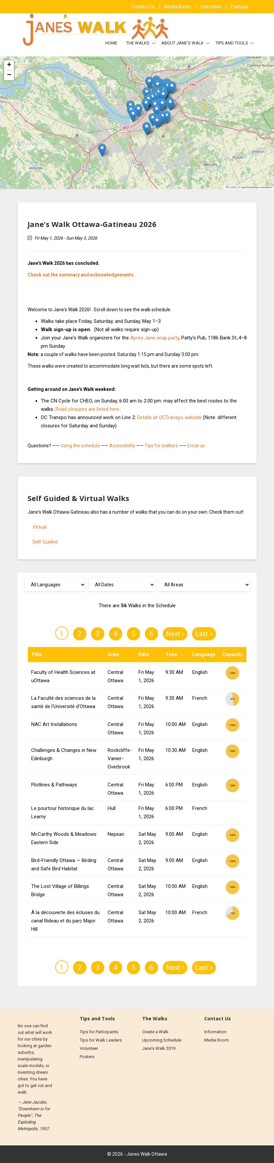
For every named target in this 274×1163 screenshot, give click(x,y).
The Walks (138, 42)
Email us (196, 445)
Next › (175, 634)
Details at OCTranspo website (169, 417)
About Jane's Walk (183, 42)
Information (215, 1031)
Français (239, 6)
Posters (87, 1056)
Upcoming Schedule (161, 1040)
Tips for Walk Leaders (101, 1040)
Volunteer (211, 6)
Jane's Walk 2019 (158, 1048)
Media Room (178, 6)
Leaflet (231, 187)
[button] (149, 83)
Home (111, 42)
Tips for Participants (99, 1031)
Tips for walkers (161, 445)
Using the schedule (80, 445)
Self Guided (45, 542)
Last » (204, 634)
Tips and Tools (232, 42)
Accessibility (122, 445)
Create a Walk (155, 1031)
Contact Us (144, 6)
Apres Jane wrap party (154, 338)
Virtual (39, 527)
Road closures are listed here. (87, 409)
